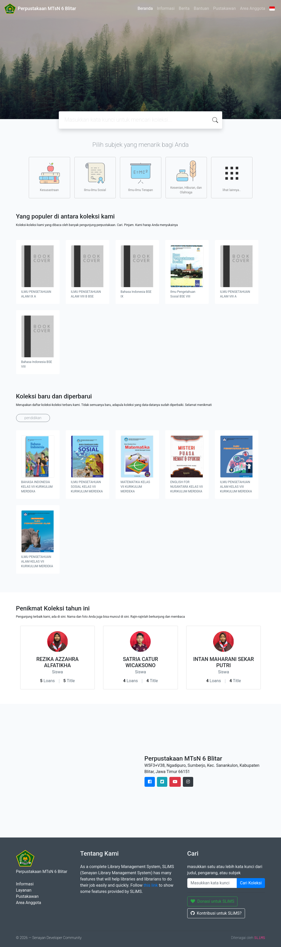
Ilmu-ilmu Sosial (95, 177)
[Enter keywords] (212, 883)
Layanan (24, 890)
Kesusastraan (49, 177)
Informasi (166, 8)
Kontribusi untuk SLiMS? (216, 913)
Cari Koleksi (251, 882)
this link (150, 885)
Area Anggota (252, 8)
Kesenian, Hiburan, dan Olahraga (186, 177)
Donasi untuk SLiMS (212, 901)
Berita (184, 8)
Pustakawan (224, 8)
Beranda (145, 8)
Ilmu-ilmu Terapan (140, 177)
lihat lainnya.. (231, 177)
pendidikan (33, 418)
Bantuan (201, 8)
